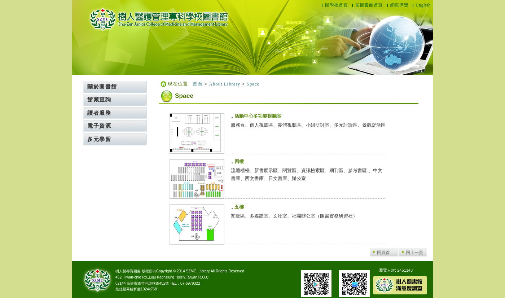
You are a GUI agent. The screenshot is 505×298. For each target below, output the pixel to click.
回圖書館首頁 (369, 5)
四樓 (239, 161)
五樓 (239, 207)
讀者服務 (99, 113)
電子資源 (99, 126)
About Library (225, 84)
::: (81, 83)
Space (253, 84)
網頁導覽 (399, 5)
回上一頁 (414, 252)
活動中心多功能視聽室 (257, 116)
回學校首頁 (336, 5)
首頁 (198, 84)
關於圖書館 (102, 86)
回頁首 (383, 252)
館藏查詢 (99, 99)
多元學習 (99, 139)
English (423, 5)
